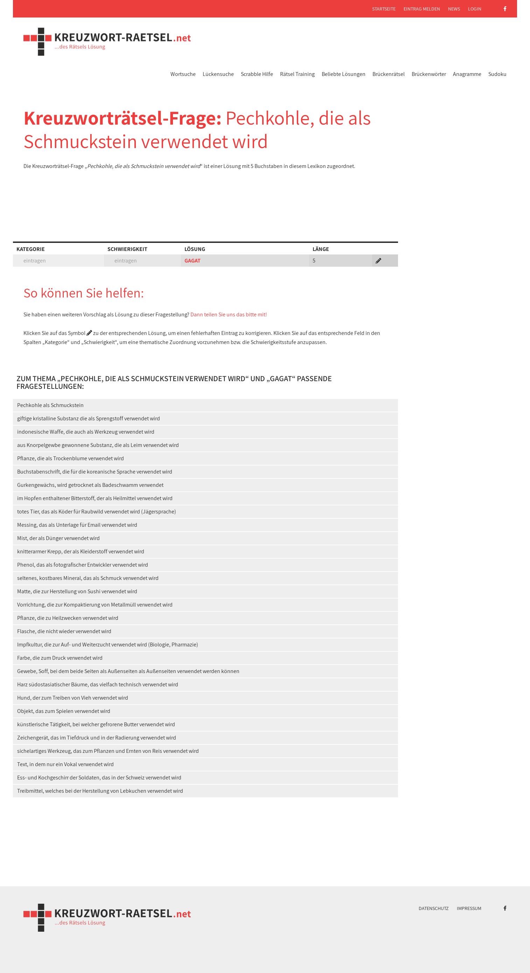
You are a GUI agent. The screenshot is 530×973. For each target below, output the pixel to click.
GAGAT (192, 260)
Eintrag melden (422, 9)
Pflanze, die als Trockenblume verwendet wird (70, 458)
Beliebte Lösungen (343, 74)
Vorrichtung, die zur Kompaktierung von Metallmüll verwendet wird (95, 604)
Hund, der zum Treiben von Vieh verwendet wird (72, 697)
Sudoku (497, 74)
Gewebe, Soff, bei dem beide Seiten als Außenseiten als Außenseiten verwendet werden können (128, 671)
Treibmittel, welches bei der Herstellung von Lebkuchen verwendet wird (100, 790)
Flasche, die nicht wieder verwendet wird (64, 631)
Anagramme (467, 74)
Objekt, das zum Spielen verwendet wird (63, 711)
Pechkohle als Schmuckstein (50, 405)
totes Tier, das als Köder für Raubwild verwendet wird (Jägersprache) (96, 511)
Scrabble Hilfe (257, 74)
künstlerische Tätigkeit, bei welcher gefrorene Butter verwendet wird (96, 724)
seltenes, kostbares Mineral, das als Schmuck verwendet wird (88, 578)
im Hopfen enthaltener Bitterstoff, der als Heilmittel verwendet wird (95, 498)
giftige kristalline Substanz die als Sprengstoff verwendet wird (88, 418)
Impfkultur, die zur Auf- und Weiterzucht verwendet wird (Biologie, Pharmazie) (107, 644)
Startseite (384, 9)
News (454, 9)
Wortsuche (183, 74)
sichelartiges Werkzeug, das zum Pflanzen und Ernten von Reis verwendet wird (108, 751)
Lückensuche (218, 74)
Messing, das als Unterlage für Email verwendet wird (77, 524)
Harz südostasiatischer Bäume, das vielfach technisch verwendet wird (97, 684)
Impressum (469, 908)
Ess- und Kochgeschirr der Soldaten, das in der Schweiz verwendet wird (99, 777)
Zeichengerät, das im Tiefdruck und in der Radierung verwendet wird (96, 737)
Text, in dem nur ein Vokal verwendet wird (65, 764)
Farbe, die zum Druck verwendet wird (60, 658)
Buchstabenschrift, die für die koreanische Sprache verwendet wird (94, 471)
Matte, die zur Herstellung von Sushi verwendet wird (77, 591)
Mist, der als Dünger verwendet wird (58, 538)
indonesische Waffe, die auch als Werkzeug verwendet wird (85, 431)
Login (474, 9)
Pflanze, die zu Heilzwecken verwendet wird (67, 618)
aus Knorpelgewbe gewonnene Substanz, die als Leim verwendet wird (98, 445)
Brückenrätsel (388, 74)
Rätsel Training (297, 74)
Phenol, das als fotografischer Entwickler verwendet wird (82, 564)
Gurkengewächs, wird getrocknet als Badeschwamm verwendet (90, 485)
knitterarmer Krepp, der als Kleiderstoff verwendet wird (80, 551)
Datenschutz (434, 908)
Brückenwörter (429, 74)
